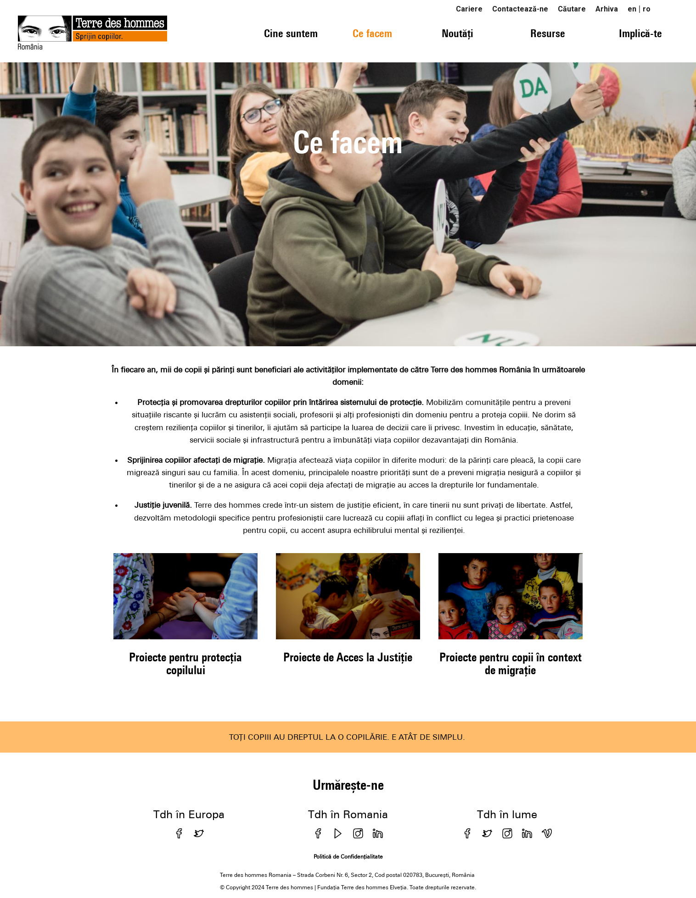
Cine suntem (291, 33)
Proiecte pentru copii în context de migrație (510, 663)
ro (647, 9)
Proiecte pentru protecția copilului (185, 663)
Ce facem (372, 33)
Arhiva (606, 9)
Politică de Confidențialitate (348, 857)
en (632, 9)
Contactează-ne (520, 9)
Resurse (547, 33)
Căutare (572, 9)
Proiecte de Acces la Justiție (347, 657)
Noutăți (457, 33)
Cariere (469, 9)
